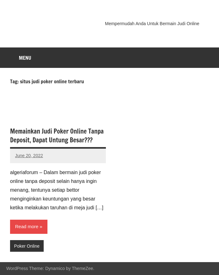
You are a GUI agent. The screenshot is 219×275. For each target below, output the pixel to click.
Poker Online (27, 246)
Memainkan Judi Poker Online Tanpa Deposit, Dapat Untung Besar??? (57, 136)
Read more (26, 226)
